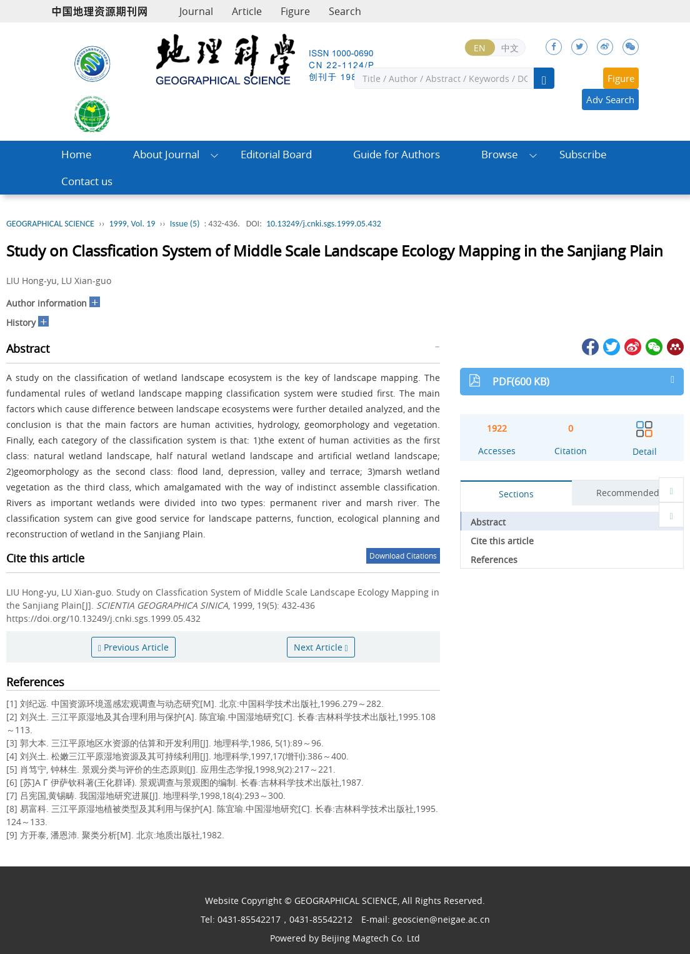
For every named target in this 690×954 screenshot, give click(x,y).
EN (480, 48)
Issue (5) (185, 223)
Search (345, 11)
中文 (510, 48)
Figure (295, 11)
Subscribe (583, 154)
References (494, 560)
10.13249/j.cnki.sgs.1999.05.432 (323, 223)
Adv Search (610, 99)
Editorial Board (276, 154)
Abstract (488, 522)
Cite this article (502, 541)
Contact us (86, 181)
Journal (196, 11)
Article (247, 11)
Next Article (321, 647)
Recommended (627, 493)
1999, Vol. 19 (132, 223)
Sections (516, 494)
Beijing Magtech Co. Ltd (370, 938)
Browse (499, 154)
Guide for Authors (396, 154)
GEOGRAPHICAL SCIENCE (50, 223)
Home (76, 154)
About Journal (166, 154)
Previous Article (133, 647)
